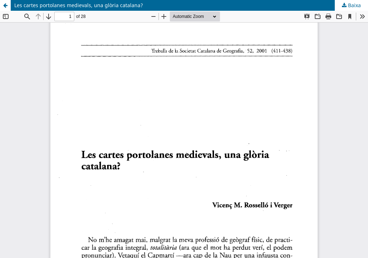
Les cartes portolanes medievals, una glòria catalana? (78, 5)
